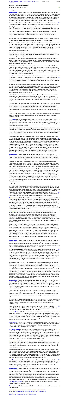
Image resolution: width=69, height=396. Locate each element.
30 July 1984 (35, 1)
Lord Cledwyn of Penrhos (15, 76)
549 (59, 249)
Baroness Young (13, 12)
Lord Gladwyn (12, 119)
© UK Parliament (31, 394)
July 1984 (29, 1)
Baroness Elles (13, 211)
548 (59, 192)
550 (59, 306)
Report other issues (22, 394)
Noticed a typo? (12, 394)
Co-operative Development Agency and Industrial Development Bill (29, 390)
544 (59, 7)
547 (59, 138)
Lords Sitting (11, 2)
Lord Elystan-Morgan (14, 329)
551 (59, 359)
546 (59, 77)
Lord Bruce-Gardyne (14, 311)
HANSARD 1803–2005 (13, 1)
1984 (25, 1)
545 (59, 22)
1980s (21, 1)
